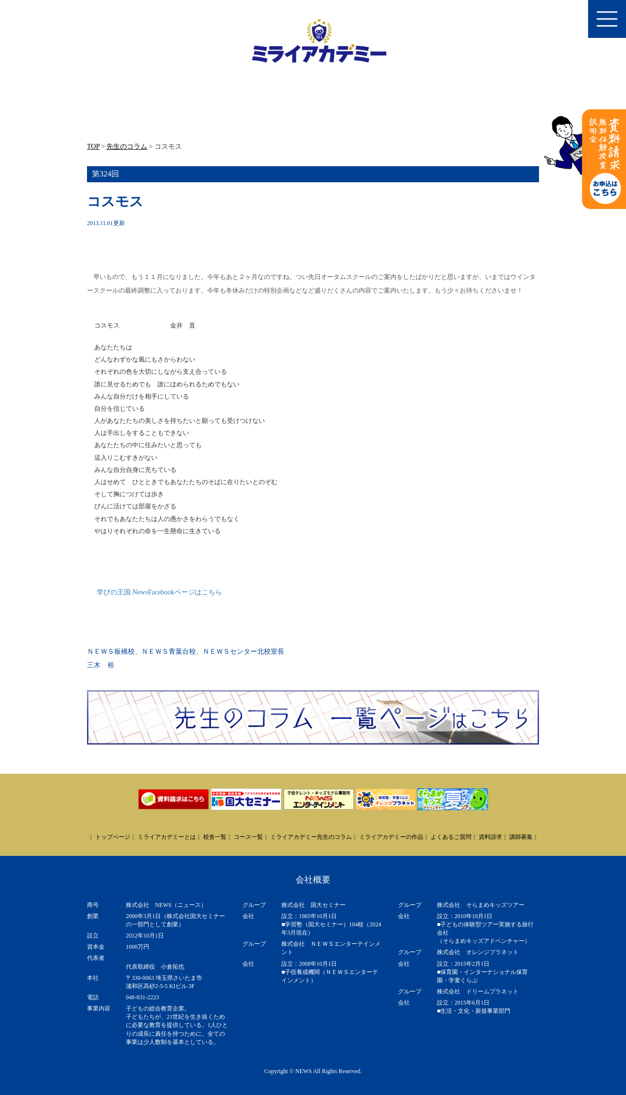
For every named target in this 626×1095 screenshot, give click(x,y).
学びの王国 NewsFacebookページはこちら (159, 592)
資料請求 (490, 837)
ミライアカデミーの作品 (391, 837)
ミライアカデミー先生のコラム (311, 837)
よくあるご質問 (451, 837)
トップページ (112, 837)
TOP (93, 146)
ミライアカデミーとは (167, 837)
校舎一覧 (214, 837)
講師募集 (521, 837)
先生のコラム (126, 146)
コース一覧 (248, 837)
